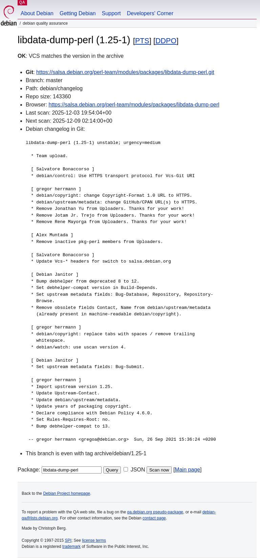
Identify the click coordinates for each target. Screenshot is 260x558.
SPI (68, 540)
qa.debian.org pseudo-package (155, 512)
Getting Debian (78, 13)
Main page (187, 469)
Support (111, 13)
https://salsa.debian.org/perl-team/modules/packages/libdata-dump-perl (134, 104)
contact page (154, 518)
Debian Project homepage (66, 493)
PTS (142, 41)
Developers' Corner (150, 13)
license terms (94, 540)
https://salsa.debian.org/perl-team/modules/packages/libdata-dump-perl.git (125, 72)
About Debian (37, 13)
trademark (71, 546)
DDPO (165, 41)
